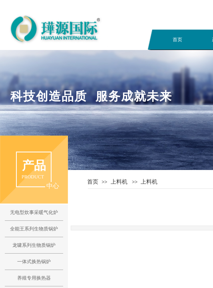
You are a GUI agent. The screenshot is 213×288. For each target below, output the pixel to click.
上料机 (119, 181)
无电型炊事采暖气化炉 (34, 212)
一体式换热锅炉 (34, 261)
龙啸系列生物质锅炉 (34, 245)
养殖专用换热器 (34, 278)
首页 (177, 39)
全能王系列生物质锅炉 (34, 229)
